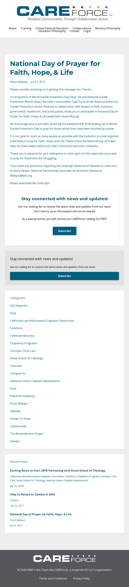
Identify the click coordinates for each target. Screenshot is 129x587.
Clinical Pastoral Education (52, 28)
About (12, 28)
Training (25, 28)
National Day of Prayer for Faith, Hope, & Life (41, 514)
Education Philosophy (52, 31)
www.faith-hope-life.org (63, 116)
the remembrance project (27, 433)
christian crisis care (23, 351)
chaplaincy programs (23, 343)
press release (19, 82)
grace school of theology (26, 358)
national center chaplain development (35, 381)
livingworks (17, 373)
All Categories (19, 305)
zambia (14, 441)
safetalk (15, 411)
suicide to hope (20, 419)
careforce (16, 328)
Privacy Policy (81, 578)
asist (13, 313)
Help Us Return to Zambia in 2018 (32, 494)
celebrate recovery (22, 336)
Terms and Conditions (53, 578)
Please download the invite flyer (30, 183)
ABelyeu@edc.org (21, 175)
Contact (74, 31)
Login (87, 31)
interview (16, 366)
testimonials (18, 426)
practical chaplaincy (22, 396)
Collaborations (82, 28)
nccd (13, 388)
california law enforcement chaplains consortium (42, 321)
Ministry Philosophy (107, 28)
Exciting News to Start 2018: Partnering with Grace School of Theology (57, 470)
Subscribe (64, 231)
